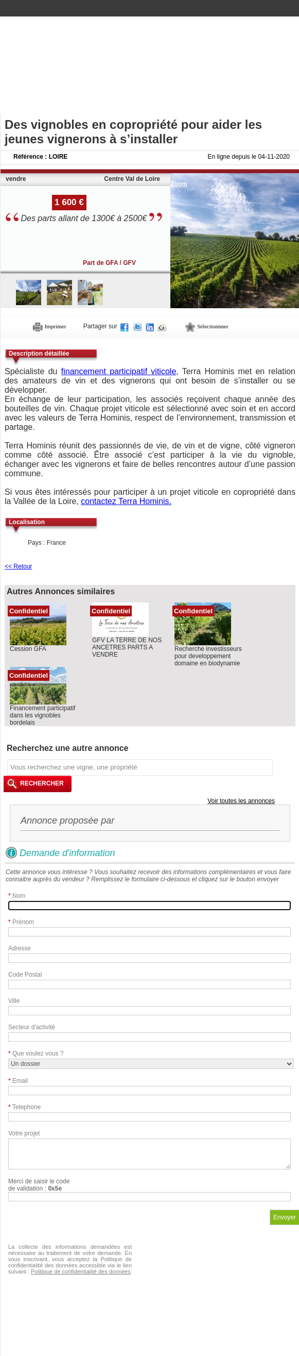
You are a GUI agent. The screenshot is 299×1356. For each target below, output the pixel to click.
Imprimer (49, 326)
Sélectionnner (206, 326)
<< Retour (18, 566)
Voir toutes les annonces (241, 801)
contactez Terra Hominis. (126, 501)
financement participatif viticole (119, 371)
